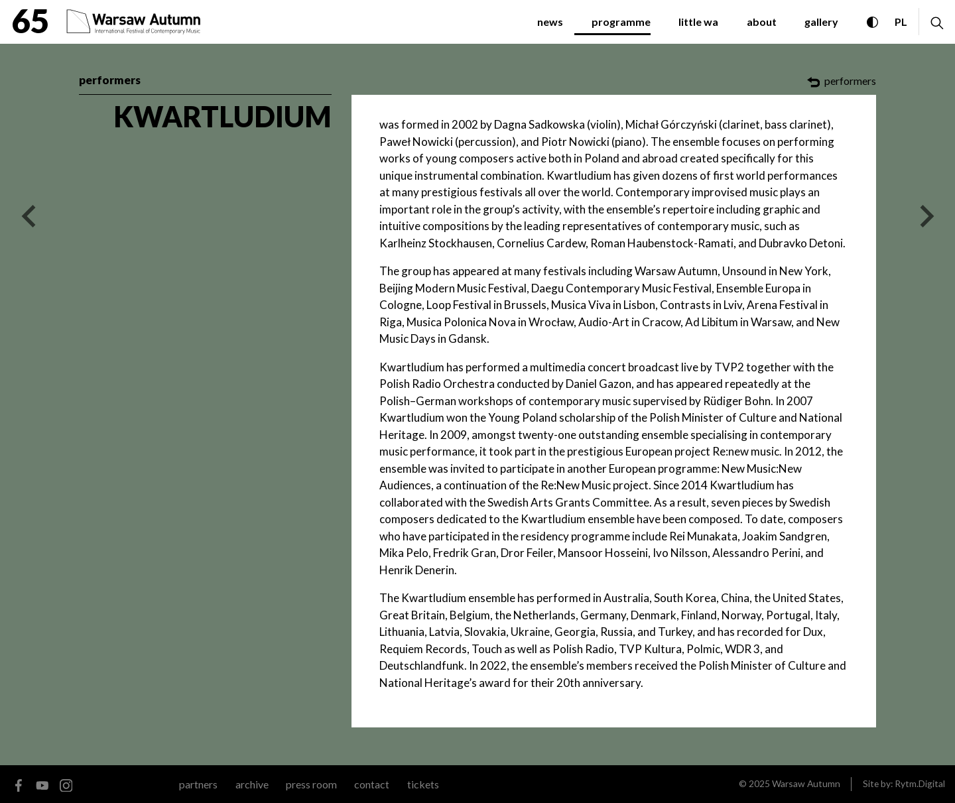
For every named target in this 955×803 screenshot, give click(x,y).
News (550, 21)
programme (621, 21)
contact (371, 784)
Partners (198, 784)
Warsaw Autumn (806, 783)
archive (252, 784)
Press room (311, 784)
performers (110, 80)
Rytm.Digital (920, 783)
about (762, 21)
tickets (423, 784)
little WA (698, 21)
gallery (821, 21)
